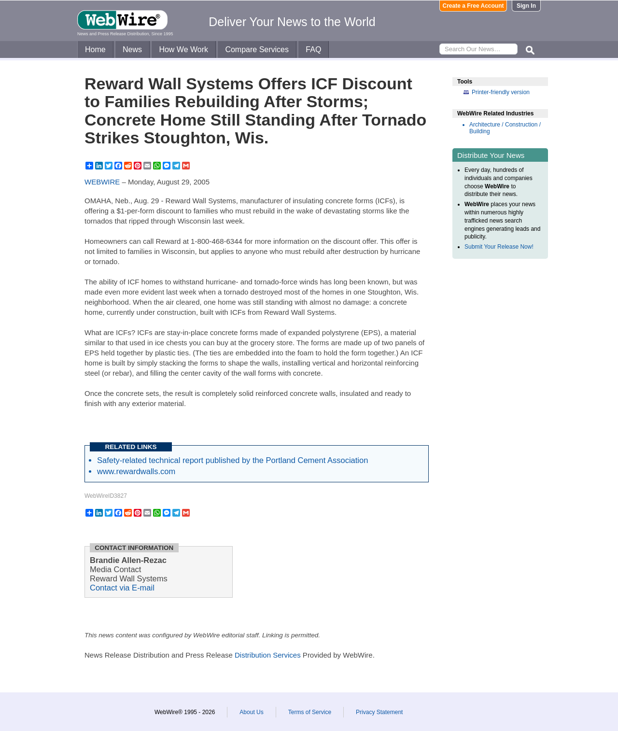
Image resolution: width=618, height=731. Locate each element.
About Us (251, 712)
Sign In (526, 5)
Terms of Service (309, 712)
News (132, 49)
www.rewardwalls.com (136, 471)
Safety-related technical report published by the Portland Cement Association (232, 460)
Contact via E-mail (122, 587)
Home (95, 49)
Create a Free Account (473, 5)
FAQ (313, 49)
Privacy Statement (379, 712)
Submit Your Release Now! (499, 246)
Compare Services (257, 49)
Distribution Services (268, 655)
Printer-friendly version (501, 92)
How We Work (183, 49)
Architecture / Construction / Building (505, 128)
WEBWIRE (102, 182)
